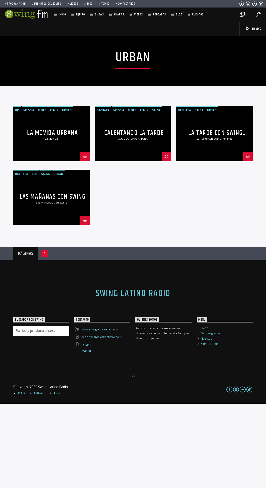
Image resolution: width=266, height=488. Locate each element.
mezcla (28, 194)
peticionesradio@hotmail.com (101, 421)
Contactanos (125, 3)
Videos (72, 3)
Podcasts (159, 14)
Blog (88, 3)
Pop (34, 258)
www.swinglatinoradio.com (99, 414)
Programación (15, 3)
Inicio (62, 14)
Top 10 (103, 3)
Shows (99, 14)
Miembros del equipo (46, 3)
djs (17, 194)
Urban (67, 194)
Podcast (39, 477)
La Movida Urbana (52, 217)
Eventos (198, 14)
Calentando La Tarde (134, 217)
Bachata (103, 194)
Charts (119, 14)
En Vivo (253, 28)
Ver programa (210, 418)
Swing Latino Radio (133, 377)
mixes (42, 194)
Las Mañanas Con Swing (53, 281)
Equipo (80, 14)
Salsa (156, 194)
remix (54, 194)
